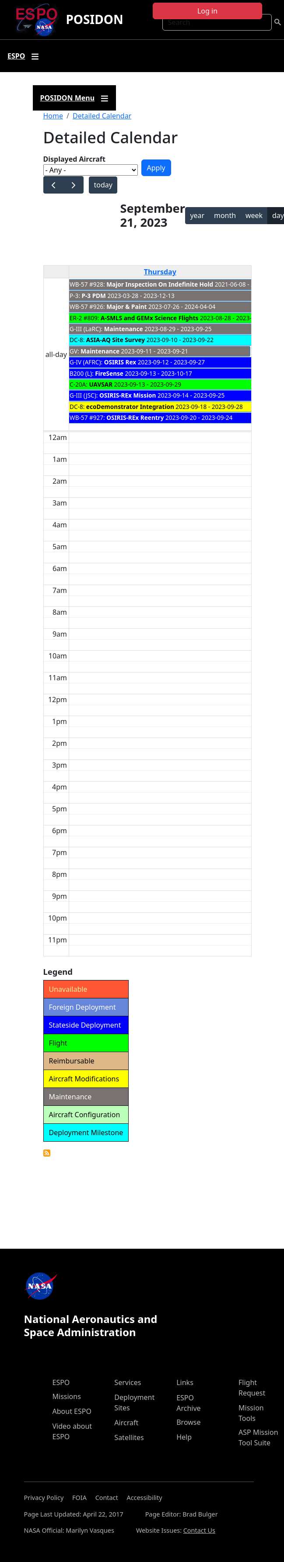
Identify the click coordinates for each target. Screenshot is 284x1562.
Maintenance (123, 329)
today (103, 185)
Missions (67, 1396)
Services (127, 1382)
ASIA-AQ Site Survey (115, 340)
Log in (207, 11)
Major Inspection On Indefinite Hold (159, 284)
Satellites (129, 1437)
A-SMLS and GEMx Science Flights (149, 318)
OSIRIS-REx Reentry (135, 417)
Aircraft (126, 1422)
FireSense (109, 373)
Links (184, 1382)
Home (53, 116)
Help (184, 1437)
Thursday (160, 272)
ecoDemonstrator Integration (130, 406)
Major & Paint (126, 306)
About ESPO (72, 1411)
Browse (188, 1422)
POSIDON (94, 19)
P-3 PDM (94, 295)
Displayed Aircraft (74, 159)
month (225, 215)
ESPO (61, 1382)
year (197, 215)
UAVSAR (100, 384)
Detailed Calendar (102, 116)
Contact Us (199, 1530)
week (254, 215)
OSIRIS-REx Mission (127, 395)
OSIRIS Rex (120, 362)
